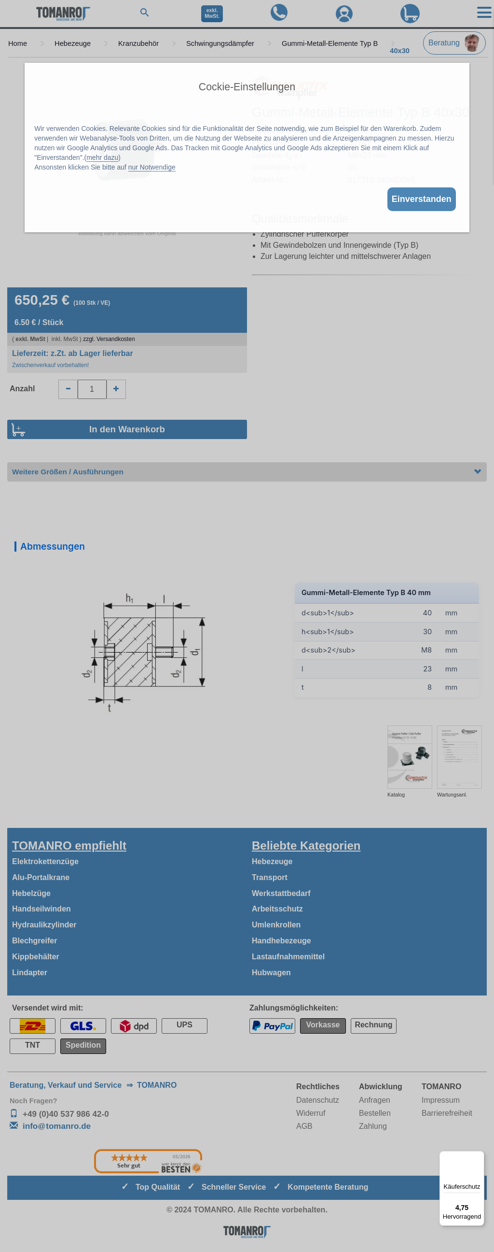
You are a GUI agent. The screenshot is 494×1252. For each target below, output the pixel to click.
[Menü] (478, 1157)
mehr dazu (102, 157)
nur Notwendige (152, 167)
